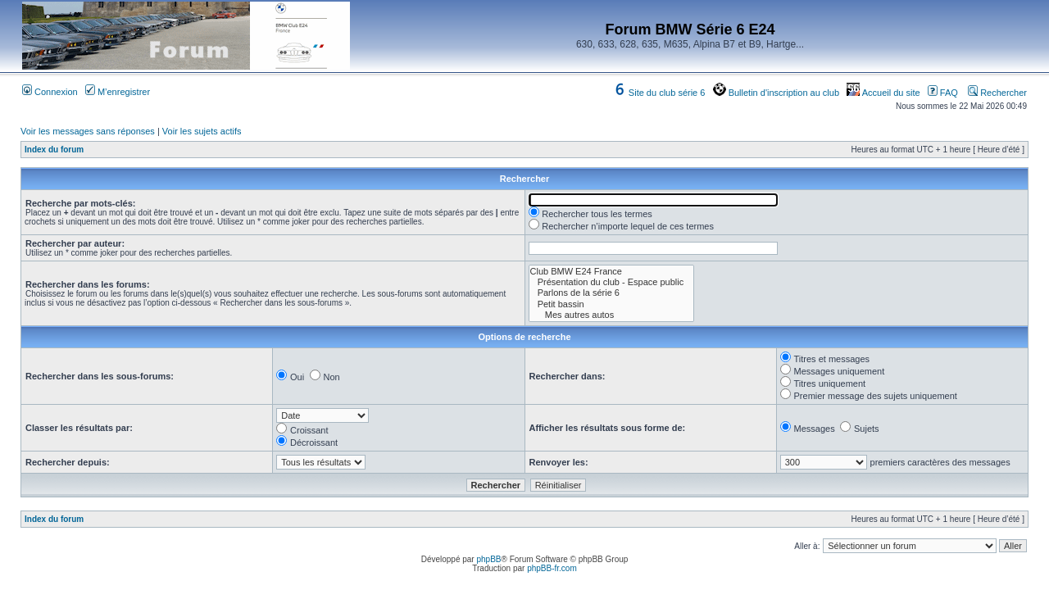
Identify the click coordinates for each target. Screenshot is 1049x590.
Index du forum (54, 149)
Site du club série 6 (659, 93)
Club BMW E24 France (611, 271)
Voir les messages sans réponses (87, 131)
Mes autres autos (611, 315)
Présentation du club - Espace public (611, 282)
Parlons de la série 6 (611, 293)
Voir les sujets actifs (202, 131)
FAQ (943, 93)
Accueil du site (883, 93)
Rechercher (997, 93)
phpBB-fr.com (552, 568)
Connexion (50, 92)
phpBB (488, 559)
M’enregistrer (117, 92)
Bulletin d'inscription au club (776, 93)
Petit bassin (611, 304)
